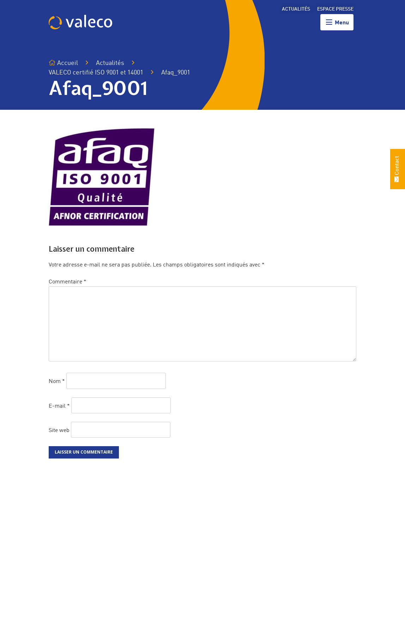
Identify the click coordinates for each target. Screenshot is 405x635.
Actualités (296, 9)
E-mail (59, 406)
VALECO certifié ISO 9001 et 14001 (96, 73)
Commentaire (67, 282)
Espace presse (335, 9)
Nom (57, 381)
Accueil (63, 63)
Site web (59, 430)
